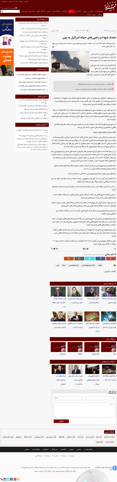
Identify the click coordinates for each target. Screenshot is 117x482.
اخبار (114, 354)
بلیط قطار (61, 436)
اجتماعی (64, 11)
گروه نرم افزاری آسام (49, 471)
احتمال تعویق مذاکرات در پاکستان (35, 78)
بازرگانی (100, 14)
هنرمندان (24, 11)
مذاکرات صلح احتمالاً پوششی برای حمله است (31, 85)
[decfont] (84, 249)
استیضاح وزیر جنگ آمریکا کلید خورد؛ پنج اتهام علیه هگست (33, 42)
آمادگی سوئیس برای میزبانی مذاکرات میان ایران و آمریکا (33, 36)
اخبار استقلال (28, 436)
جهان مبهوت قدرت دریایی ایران (37, 52)
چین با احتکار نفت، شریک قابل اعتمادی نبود (32, 82)
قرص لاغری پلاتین (8, 436)
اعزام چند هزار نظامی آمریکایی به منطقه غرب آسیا (32, 105)
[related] (53, 47)
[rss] (18, 479)
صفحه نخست (98, 11)
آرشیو (38, 11)
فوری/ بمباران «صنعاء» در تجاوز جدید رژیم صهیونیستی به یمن (93, 89)
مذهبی (49, 11)
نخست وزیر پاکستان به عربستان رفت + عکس (34, 28)
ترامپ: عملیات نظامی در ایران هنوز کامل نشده (31, 74)
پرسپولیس (63, 354)
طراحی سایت (90, 436)
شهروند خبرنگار (91, 14)
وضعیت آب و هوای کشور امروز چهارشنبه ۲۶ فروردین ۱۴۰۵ (32, 131)
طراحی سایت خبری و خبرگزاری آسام (103, 468)
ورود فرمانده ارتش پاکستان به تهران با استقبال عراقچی (34, 48)
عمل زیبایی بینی (51, 436)
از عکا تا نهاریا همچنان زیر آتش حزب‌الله (35, 109)
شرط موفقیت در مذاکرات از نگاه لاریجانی (61, 380)
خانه (57, 30)
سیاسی (91, 11)
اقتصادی (78, 11)
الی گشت (80, 436)
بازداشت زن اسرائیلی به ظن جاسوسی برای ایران (33, 118)
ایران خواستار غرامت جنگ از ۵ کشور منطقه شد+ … (59, 302)
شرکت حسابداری (109, 436)
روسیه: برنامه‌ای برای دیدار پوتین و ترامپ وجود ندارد (33, 113)
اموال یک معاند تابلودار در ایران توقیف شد (34, 32)
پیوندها (10, 1)
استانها (43, 11)
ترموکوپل (18, 436)
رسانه (63, 265)
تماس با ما (15, 1)
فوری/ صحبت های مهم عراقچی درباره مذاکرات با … (75, 380)
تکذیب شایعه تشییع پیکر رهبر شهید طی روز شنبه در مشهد (32, 24)
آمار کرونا (99, 436)
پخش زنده (32, 11)
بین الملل (71, 11)
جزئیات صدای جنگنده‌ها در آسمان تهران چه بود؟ (33, 56)
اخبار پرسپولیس (39, 436)
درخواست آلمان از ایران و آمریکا (38, 59)
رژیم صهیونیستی (95, 57)
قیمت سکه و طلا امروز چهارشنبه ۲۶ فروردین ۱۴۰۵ (32, 135)
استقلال (80, 354)
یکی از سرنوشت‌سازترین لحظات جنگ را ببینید (33, 62)
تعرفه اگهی (5, 1)
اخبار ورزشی (95, 354)
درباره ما (26, 1)
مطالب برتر (110, 339)
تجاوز (100, 265)
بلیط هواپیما (99, 442)
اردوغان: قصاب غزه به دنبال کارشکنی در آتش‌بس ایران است (33, 101)
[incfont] (87, 249)
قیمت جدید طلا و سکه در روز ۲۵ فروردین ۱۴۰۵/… (92, 327)
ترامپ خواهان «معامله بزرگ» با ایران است (32, 89)
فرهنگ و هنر (56, 11)
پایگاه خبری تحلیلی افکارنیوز (56, 467)
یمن (58, 265)
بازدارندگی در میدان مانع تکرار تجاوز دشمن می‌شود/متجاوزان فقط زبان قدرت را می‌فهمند (32, 140)
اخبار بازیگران (71, 436)
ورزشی (85, 11)
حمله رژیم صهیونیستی (88, 265)
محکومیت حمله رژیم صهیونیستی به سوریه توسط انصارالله (94, 84)
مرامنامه (21, 1)
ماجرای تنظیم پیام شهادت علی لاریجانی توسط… (93, 380)
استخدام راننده (109, 442)
